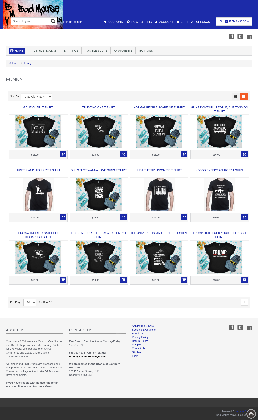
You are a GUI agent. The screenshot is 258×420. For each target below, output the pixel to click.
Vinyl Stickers (44, 50)
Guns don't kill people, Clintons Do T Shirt (219, 109)
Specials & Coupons (144, 329)
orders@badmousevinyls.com (87, 356)
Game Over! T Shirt (38, 107)
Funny (28, 63)
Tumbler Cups (95, 50)
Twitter (240, 36)
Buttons (145, 50)
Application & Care (143, 325)
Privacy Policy (140, 337)
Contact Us (138, 348)
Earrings (70, 50)
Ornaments (122, 50)
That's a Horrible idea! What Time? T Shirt (98, 235)
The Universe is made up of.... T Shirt (159, 233)
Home (19, 50)
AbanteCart (243, 411)
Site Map (137, 352)
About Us (137, 333)
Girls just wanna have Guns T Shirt (99, 170)
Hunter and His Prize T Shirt (38, 170)
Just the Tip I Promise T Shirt (159, 170)
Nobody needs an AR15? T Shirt (220, 170)
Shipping (137, 344)
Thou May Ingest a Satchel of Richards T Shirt (38, 235)
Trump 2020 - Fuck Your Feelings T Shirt (219, 235)
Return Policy (140, 340)
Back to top (251, 414)
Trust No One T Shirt (98, 107)
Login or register (71, 21)
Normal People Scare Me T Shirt (159, 107)
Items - (234, 21)
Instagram (249, 36)
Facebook (231, 36)
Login (135, 355)
